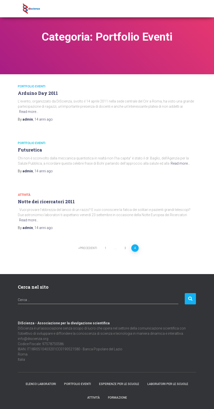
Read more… (28, 112)
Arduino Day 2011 (38, 93)
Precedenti (88, 248)
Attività (24, 195)
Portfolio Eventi (31, 86)
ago (43, 119)
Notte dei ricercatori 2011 (46, 201)
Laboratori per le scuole (167, 384)
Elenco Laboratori (41, 384)
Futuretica (30, 150)
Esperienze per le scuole (119, 384)
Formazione (117, 397)
